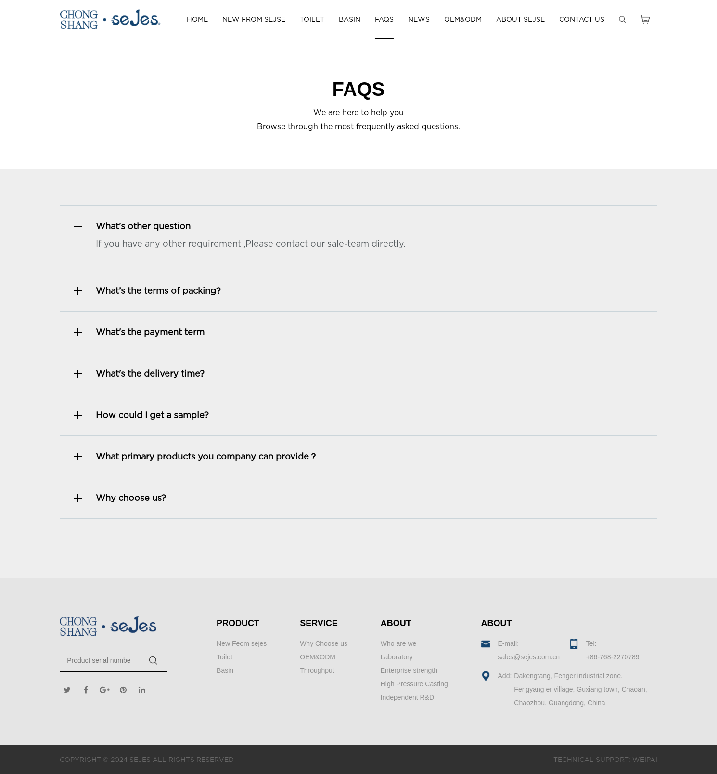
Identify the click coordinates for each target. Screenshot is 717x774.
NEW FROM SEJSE (253, 19)
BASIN (349, 19)
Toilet (224, 657)
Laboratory (397, 657)
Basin (225, 670)
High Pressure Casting (414, 684)
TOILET (312, 19)
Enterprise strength (409, 670)
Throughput (317, 670)
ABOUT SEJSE (520, 19)
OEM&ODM (463, 19)
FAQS (384, 19)
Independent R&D (407, 697)
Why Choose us (323, 643)
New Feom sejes (242, 643)
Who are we (399, 643)
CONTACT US (581, 19)
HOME (197, 19)
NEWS (419, 19)
